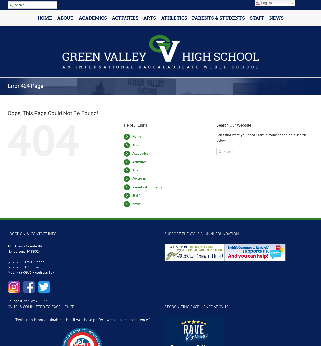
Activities (139, 162)
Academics (140, 153)
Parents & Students (147, 187)
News (136, 204)
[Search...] (32, 5)
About (137, 145)
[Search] (11, 5)
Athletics (139, 178)
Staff (136, 195)
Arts (135, 170)
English (264, 3)
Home (136, 136)
